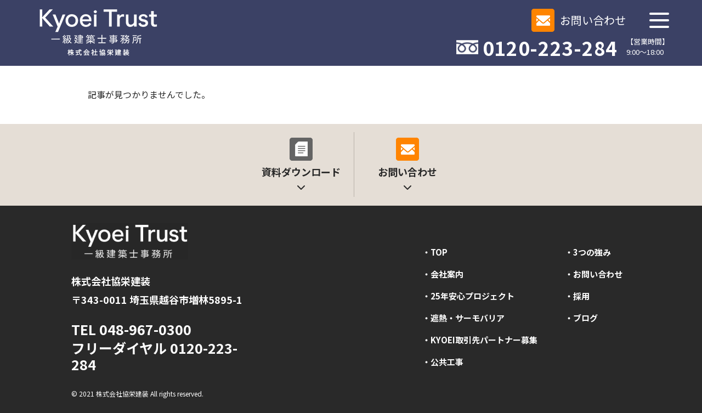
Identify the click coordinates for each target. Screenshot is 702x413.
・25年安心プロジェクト (468, 296)
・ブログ (581, 318)
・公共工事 (442, 361)
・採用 (577, 296)
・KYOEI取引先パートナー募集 (479, 340)
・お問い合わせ (593, 274)
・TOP (435, 252)
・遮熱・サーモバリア (463, 318)
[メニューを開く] (659, 20)
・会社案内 (442, 274)
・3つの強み (588, 252)
